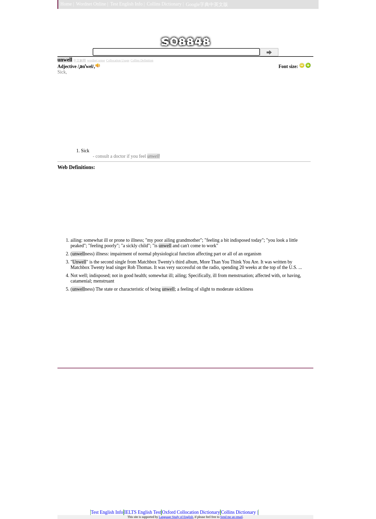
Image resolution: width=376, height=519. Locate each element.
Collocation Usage (118, 60)
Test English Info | (127, 4)
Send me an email (231, 517)
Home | (67, 4)
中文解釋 (79, 60)
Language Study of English (176, 517)
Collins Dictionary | (165, 4)
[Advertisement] (184, 111)
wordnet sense (96, 60)
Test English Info (107, 512)
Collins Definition (142, 60)
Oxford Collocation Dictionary (191, 512)
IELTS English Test (142, 512)
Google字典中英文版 (207, 4)
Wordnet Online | (92, 4)
